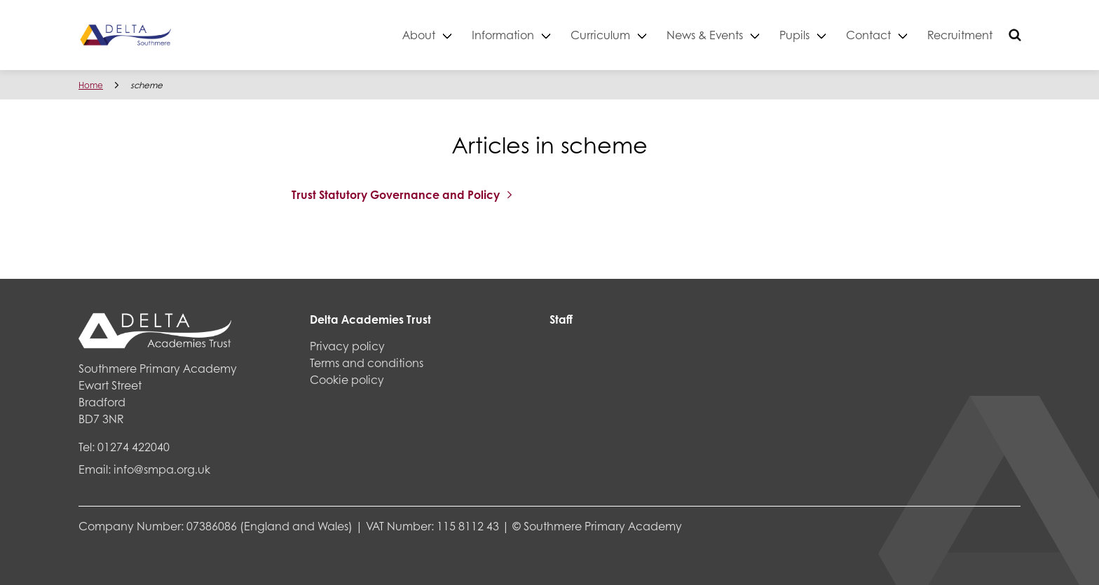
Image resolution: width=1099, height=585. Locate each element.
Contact (868, 35)
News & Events (705, 35)
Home (90, 85)
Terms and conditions (366, 363)
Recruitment (959, 35)
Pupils (794, 35)
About (418, 35)
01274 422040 (133, 447)
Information (503, 35)
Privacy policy (347, 346)
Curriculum (600, 35)
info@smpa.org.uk (162, 469)
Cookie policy (347, 379)
